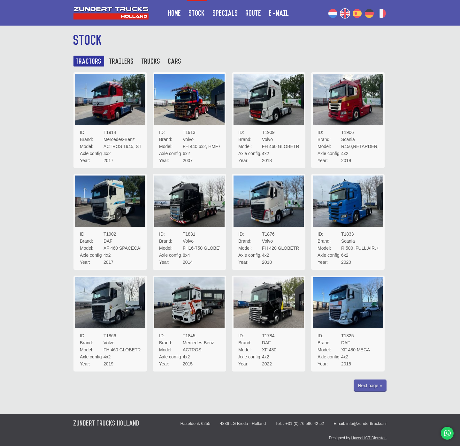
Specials (225, 13)
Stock (197, 13)
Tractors (89, 62)
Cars (174, 62)
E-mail (279, 13)
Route (253, 13)
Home (174, 13)
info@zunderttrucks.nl (366, 423)
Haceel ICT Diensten (369, 438)
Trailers (121, 62)
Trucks (151, 62)
